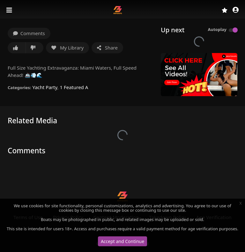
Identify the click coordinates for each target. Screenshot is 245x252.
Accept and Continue (122, 241)
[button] (235, 10)
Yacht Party (44, 87)
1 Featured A (74, 87)
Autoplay (217, 29)
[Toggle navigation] (10, 10)
